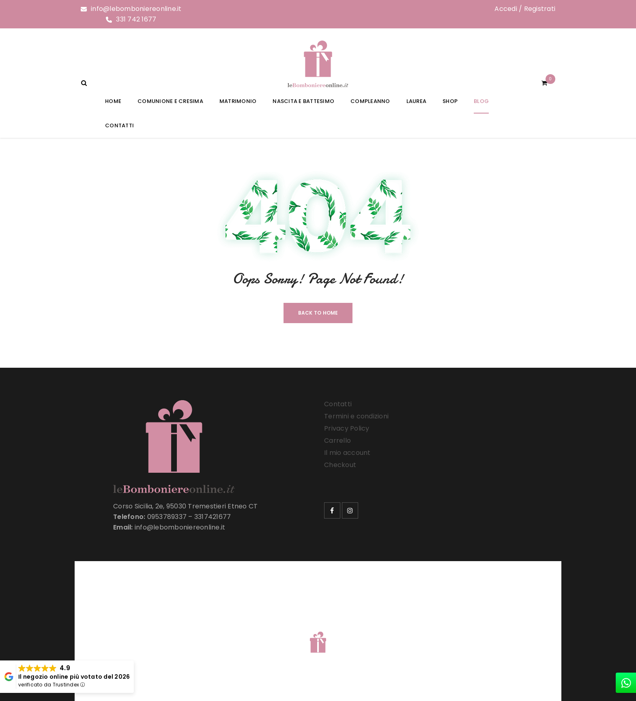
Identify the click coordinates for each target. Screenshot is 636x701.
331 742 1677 (136, 19)
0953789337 (167, 516)
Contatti (338, 404)
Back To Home (318, 312)
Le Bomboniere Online (212, 632)
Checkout (340, 464)
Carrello (337, 440)
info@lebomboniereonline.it (136, 8)
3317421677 (212, 516)
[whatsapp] (626, 683)
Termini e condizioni (356, 416)
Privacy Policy (347, 428)
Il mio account (347, 452)
